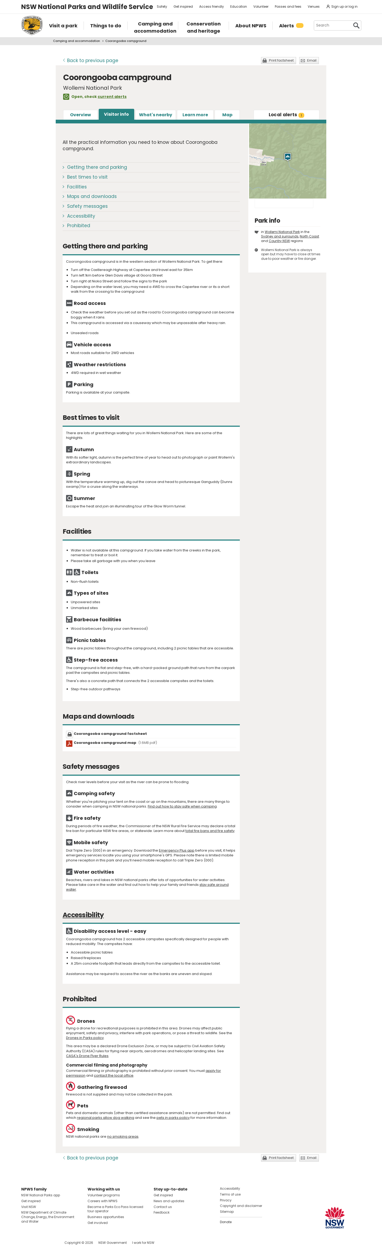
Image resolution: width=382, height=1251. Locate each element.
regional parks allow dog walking (105, 1117)
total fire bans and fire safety (210, 830)
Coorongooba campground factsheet (110, 733)
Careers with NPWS (103, 1201)
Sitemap (227, 1211)
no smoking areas (122, 1136)
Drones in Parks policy (85, 1037)
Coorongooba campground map (115, 742)
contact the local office (113, 1075)
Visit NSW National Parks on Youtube (49, 1243)
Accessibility (81, 216)
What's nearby (155, 115)
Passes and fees (288, 6)
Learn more (195, 115)
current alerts (112, 96)
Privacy (226, 1200)
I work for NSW (143, 1242)
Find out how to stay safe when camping (182, 806)
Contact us (163, 1207)
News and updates (169, 1201)
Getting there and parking (97, 167)
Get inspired (183, 6)
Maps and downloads (92, 196)
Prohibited (78, 225)
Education (238, 6)
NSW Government (112, 1242)
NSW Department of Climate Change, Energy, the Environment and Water (47, 1217)
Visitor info (116, 114)
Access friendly (211, 6)
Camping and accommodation (76, 41)
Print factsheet (281, 60)
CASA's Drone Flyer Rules (87, 1055)
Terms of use (230, 1194)
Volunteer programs (104, 1195)
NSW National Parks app (40, 1195)
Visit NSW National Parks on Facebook (26, 1243)
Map (227, 115)
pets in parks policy (173, 1117)
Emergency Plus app (176, 850)
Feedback (162, 1212)
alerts (287, 114)
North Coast (309, 236)
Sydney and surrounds (279, 236)
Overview (80, 115)
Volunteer (260, 6)
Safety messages (87, 206)
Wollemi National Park (282, 232)
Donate (226, 1222)
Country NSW (279, 241)
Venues (314, 6)
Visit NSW (28, 1207)
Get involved (98, 1222)
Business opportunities (106, 1217)
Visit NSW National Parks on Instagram (37, 1243)
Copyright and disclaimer (241, 1205)
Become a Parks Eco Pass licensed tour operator (115, 1209)
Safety (162, 6)
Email (311, 60)
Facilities (77, 187)
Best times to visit (87, 177)
